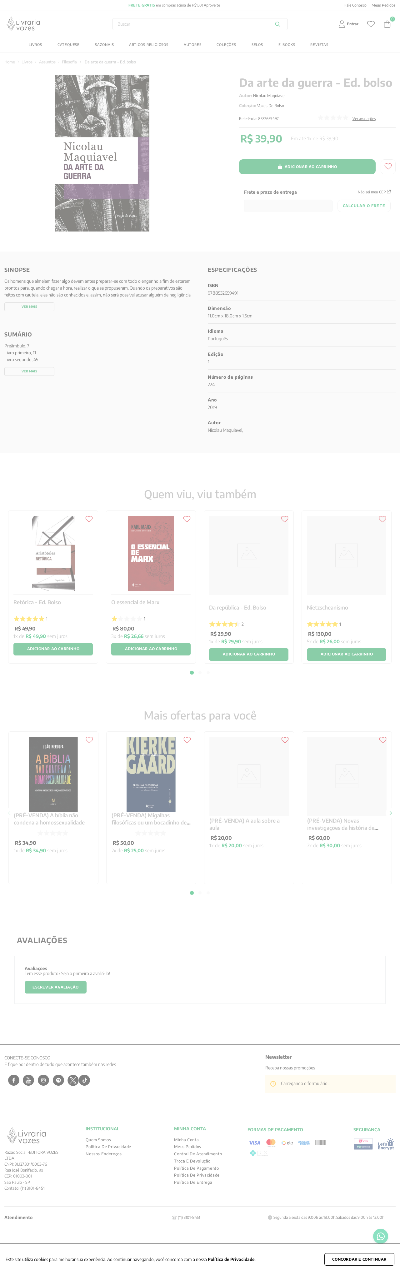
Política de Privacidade (231, 1259)
